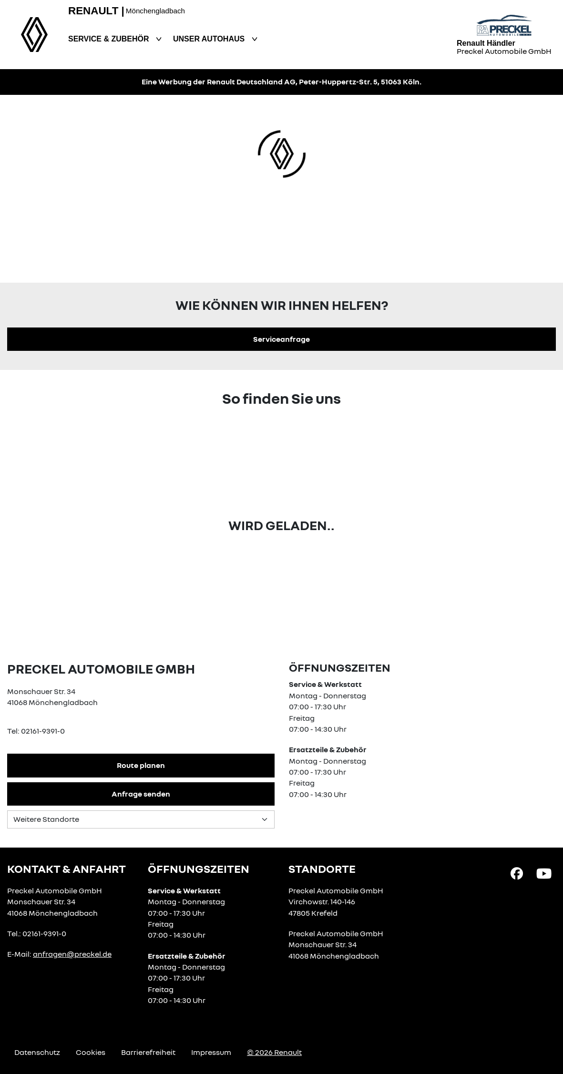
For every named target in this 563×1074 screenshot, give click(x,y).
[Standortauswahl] (141, 819)
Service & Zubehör (109, 39)
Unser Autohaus (210, 39)
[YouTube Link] (544, 873)
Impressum (211, 1052)
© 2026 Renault (274, 1052)
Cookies (90, 1052)
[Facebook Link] (517, 873)
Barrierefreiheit (148, 1052)
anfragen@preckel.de (72, 954)
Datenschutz (37, 1052)
